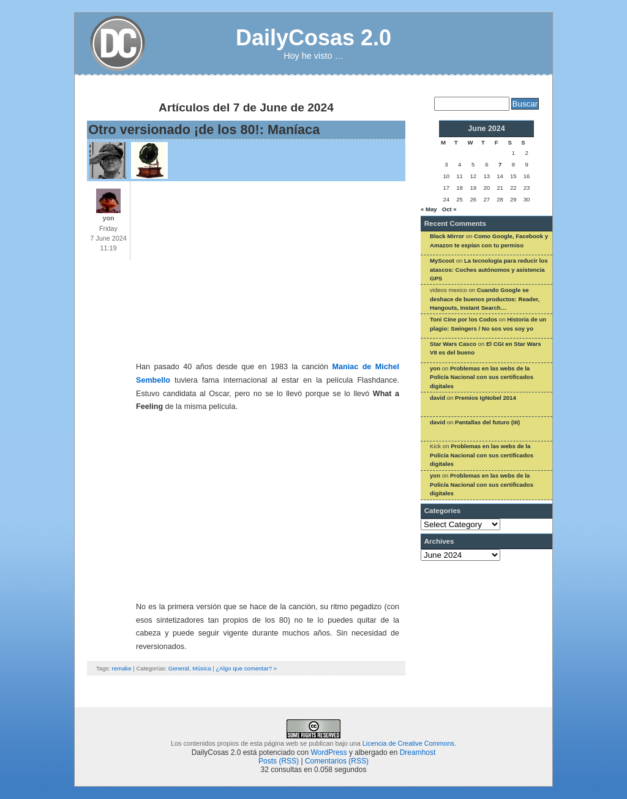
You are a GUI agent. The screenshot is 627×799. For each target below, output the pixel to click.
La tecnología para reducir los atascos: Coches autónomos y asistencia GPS (488, 269)
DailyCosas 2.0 (313, 37)
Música (201, 668)
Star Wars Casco (453, 343)
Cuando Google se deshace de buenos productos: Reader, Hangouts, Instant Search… (484, 299)
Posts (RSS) (278, 761)
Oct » (449, 209)
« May (429, 209)
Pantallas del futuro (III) (487, 422)
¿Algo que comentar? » (246, 668)
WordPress (328, 752)
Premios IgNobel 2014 (485, 397)
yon (435, 368)
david (437, 397)
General (178, 668)
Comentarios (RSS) (337, 761)
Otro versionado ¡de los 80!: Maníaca (204, 129)
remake (122, 668)
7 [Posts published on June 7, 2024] (499, 164)
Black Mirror (447, 236)
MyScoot (442, 260)
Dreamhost (418, 752)
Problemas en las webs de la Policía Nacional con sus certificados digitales (481, 377)
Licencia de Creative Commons (408, 743)
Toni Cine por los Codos (463, 319)
